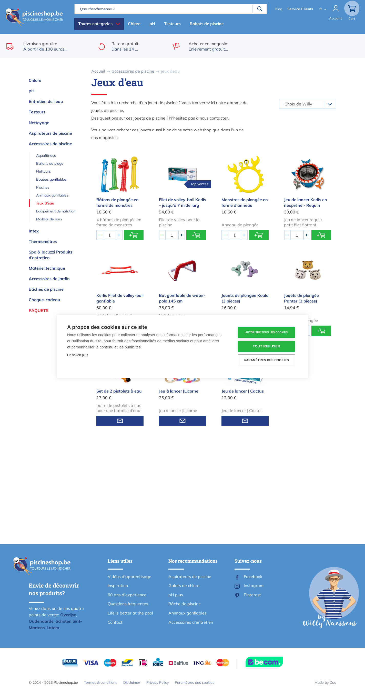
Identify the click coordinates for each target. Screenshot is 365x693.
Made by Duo (325, 682)
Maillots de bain (49, 219)
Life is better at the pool (130, 613)
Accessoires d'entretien (190, 622)
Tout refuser (267, 346)
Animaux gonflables (52, 195)
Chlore (134, 23)
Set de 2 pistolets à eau (119, 391)
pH (152, 23)
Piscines (42, 187)
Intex (34, 230)
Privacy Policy (157, 682)
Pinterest (252, 594)
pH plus (175, 594)
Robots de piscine (207, 23)
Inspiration (118, 585)
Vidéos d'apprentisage (129, 576)
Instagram (253, 585)
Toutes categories (95, 23)
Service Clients (299, 9)
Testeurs (172, 23)
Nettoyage (39, 122)
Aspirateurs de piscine (50, 133)
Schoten (64, 621)
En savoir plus (77, 355)
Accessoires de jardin (49, 278)
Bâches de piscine (46, 289)
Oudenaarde (41, 621)
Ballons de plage (49, 163)
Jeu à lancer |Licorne (178, 391)
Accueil (98, 71)
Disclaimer (131, 682)
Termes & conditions (100, 682)
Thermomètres (43, 241)
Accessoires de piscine (50, 143)
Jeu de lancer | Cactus (242, 391)
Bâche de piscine (184, 603)
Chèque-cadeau (44, 299)
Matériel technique (47, 268)
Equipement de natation (55, 211)
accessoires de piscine (133, 71)
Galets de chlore (183, 585)
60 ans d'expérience (127, 594)
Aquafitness (46, 155)
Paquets (38, 310)
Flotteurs (43, 171)
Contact (115, 622)
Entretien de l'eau (46, 101)
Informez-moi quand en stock (120, 421)
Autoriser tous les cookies (267, 332)
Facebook (253, 576)
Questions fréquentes (128, 603)
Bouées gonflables (51, 179)
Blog (278, 9)
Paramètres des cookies (194, 682)
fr (320, 9)
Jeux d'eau (45, 203)
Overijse (68, 614)
